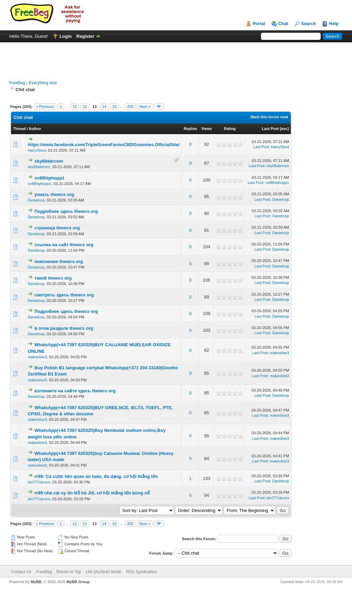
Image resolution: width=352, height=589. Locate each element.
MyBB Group (77, 582)
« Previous (45, 107)
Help (334, 23)
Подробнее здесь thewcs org (66, 211)
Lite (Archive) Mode (103, 571)
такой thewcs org (53, 278)
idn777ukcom (39, 482)
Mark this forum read (269, 117)
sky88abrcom (48, 161)
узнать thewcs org (54, 194)
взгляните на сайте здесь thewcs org (75, 390)
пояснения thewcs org (58, 261)
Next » (144, 107)
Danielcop (36, 200)
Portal (259, 23)
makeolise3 (37, 357)
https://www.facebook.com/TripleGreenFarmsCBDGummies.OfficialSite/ (104, 144)
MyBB (36, 582)
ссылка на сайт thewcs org (63, 244)
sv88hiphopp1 (49, 178)
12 (84, 107)
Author (35, 129)
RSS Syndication (141, 571)
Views (206, 129)
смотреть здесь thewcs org (64, 294)
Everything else (43, 82)
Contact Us (21, 571)
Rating (229, 129)
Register (85, 36)
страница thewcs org (57, 227)
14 (104, 107)
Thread (19, 129)
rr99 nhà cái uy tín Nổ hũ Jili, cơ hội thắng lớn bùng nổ (92, 492)
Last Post (270, 129)
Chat (283, 23)
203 (130, 107)
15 (114, 107)
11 (75, 107)
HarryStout (37, 150)
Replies (190, 129)
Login (65, 36)
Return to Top (68, 571)
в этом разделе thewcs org (63, 328)
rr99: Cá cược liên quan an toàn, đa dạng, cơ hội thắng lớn (96, 476)
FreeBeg (17, 82)
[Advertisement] (176, 57)
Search (308, 23)
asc (284, 129)
